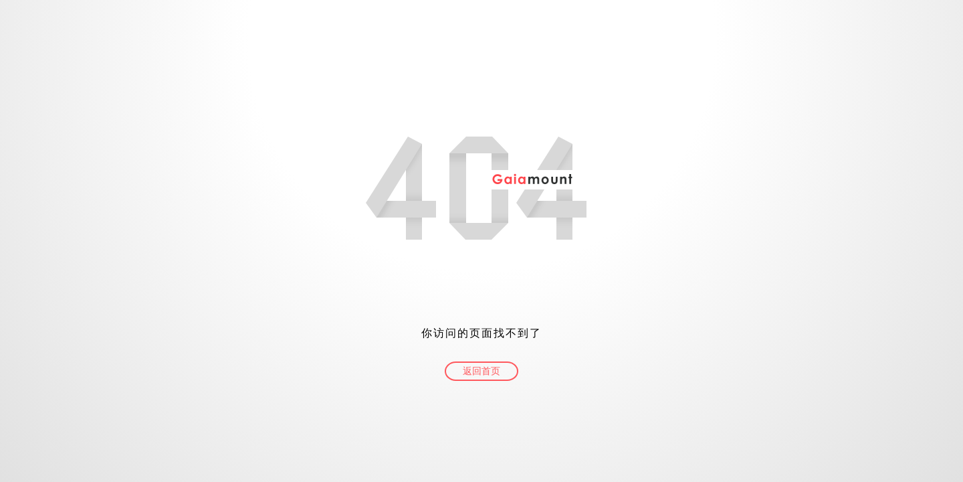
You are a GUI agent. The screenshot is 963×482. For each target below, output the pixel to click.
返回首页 (481, 371)
